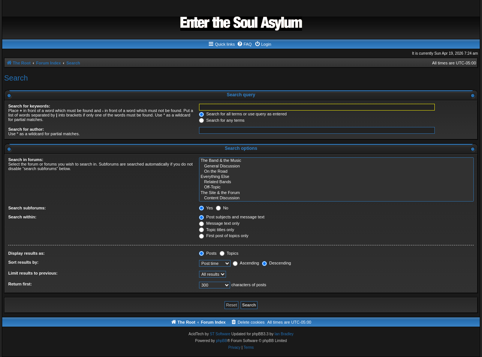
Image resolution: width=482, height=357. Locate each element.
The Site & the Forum (336, 193)
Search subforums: (27, 208)
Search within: (22, 217)
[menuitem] (244, 44)
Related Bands (336, 182)
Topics (229, 253)
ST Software (220, 334)
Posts (208, 253)
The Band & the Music (336, 160)
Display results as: (26, 253)
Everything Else (336, 176)
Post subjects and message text (231, 217)
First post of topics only (223, 235)
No (222, 208)
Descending (276, 263)
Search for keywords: (29, 106)
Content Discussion (336, 198)
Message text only (219, 223)
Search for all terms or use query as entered (243, 114)
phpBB (221, 341)
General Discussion (336, 166)
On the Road (336, 171)
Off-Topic (336, 187)
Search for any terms (221, 120)
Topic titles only (216, 229)
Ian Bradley (283, 334)
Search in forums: (25, 159)
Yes (206, 208)
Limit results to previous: (32, 273)
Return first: (20, 284)
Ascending (246, 263)
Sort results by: (23, 262)
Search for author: (26, 129)
